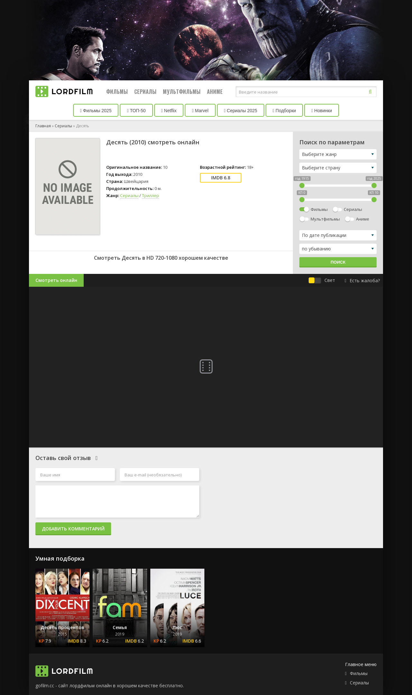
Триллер (150, 195)
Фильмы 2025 (96, 110)
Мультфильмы (182, 91)
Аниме (215, 91)
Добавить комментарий (73, 529)
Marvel (200, 110)
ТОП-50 (136, 110)
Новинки (321, 110)
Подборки (284, 110)
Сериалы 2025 (241, 110)
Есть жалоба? (362, 280)
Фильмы (117, 91)
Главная (43, 126)
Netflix (169, 110)
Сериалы (145, 91)
